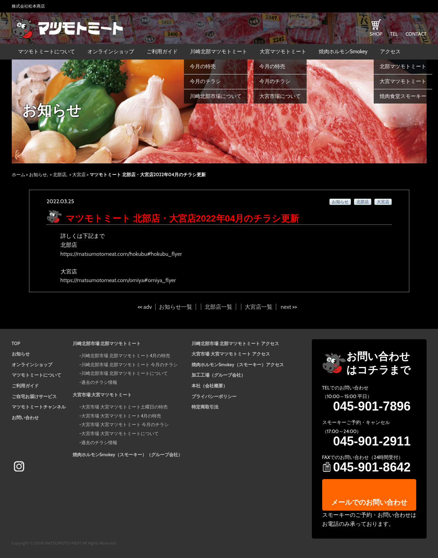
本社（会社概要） (209, 385)
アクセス (390, 51)
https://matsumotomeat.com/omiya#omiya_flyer (118, 280)
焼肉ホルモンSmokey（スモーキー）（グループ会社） (128, 454)
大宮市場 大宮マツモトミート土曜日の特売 (124, 407)
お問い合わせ (25, 417)
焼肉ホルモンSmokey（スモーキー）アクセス (238, 364)
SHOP (376, 34)
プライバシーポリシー (214, 396)
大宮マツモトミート (283, 51)
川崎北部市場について (216, 96)
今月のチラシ (205, 81)
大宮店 (79, 174)
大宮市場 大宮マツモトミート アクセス (231, 354)
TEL (394, 34)
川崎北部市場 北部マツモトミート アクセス (235, 343)
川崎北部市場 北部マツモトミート (107, 343)
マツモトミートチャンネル (39, 407)
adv (147, 307)
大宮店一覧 (258, 307)
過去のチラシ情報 (99, 382)
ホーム (18, 174)
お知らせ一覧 (175, 307)
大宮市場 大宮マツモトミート (102, 394)
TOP (16, 343)
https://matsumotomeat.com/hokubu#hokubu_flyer (121, 254)
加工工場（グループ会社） (218, 375)
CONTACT (416, 34)
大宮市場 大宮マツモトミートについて (120, 433)
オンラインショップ (110, 51)
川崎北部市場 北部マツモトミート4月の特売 (125, 355)
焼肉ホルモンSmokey (343, 51)
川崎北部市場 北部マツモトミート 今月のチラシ (129, 364)
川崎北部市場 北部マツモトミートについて (124, 373)
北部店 (59, 174)
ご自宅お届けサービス (34, 396)
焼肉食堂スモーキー (403, 96)
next (286, 307)
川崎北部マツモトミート (218, 51)
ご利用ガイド (162, 51)
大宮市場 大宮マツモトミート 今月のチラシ (125, 424)
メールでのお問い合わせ (369, 502)
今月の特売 (203, 66)
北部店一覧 (218, 307)
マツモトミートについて (46, 51)
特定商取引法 (205, 407)
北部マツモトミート (403, 66)
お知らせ (38, 174)
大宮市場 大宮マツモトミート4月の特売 (121, 415)
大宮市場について (280, 96)
